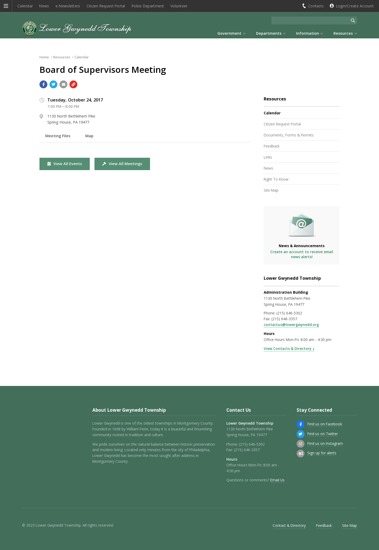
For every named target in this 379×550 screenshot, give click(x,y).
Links (268, 157)
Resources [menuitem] (343, 33)
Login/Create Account (355, 5)
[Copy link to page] (73, 84)
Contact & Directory (289, 525)
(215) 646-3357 (284, 318)
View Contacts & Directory (287, 348)
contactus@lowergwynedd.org (291, 324)
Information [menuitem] (307, 33)
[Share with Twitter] (53, 84)
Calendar (25, 5)
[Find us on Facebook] (301, 424)
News (44, 5)
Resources (61, 57)
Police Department (148, 5)
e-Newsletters (68, 5)
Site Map (271, 190)
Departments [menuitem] (268, 33)
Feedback (272, 146)
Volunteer (179, 5)
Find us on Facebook (324, 423)
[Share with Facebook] (43, 84)
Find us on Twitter (322, 433)
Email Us (277, 479)
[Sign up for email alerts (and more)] (301, 453)
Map (89, 135)
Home (44, 57)
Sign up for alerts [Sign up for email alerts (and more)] (321, 452)
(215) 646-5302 (289, 312)
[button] (6, 6)
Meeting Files (57, 135)
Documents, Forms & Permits (289, 135)
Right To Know (276, 179)
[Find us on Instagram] (301, 444)
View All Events (64, 163)
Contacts (316, 5)
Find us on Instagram (325, 443)
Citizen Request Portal (106, 5)
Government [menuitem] (229, 33)
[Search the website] (310, 20)
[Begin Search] (353, 20)
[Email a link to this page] (63, 84)
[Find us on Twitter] (301, 434)
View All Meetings (122, 163)
